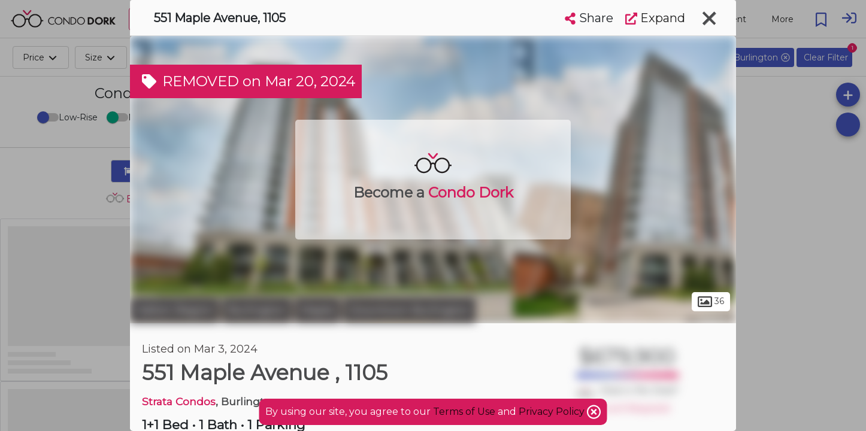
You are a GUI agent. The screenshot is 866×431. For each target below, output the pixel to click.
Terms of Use (464, 411)
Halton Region (174, 310)
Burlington (257, 310)
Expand (655, 18)
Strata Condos (179, 401)
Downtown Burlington (409, 310)
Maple (317, 310)
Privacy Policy (553, 411)
